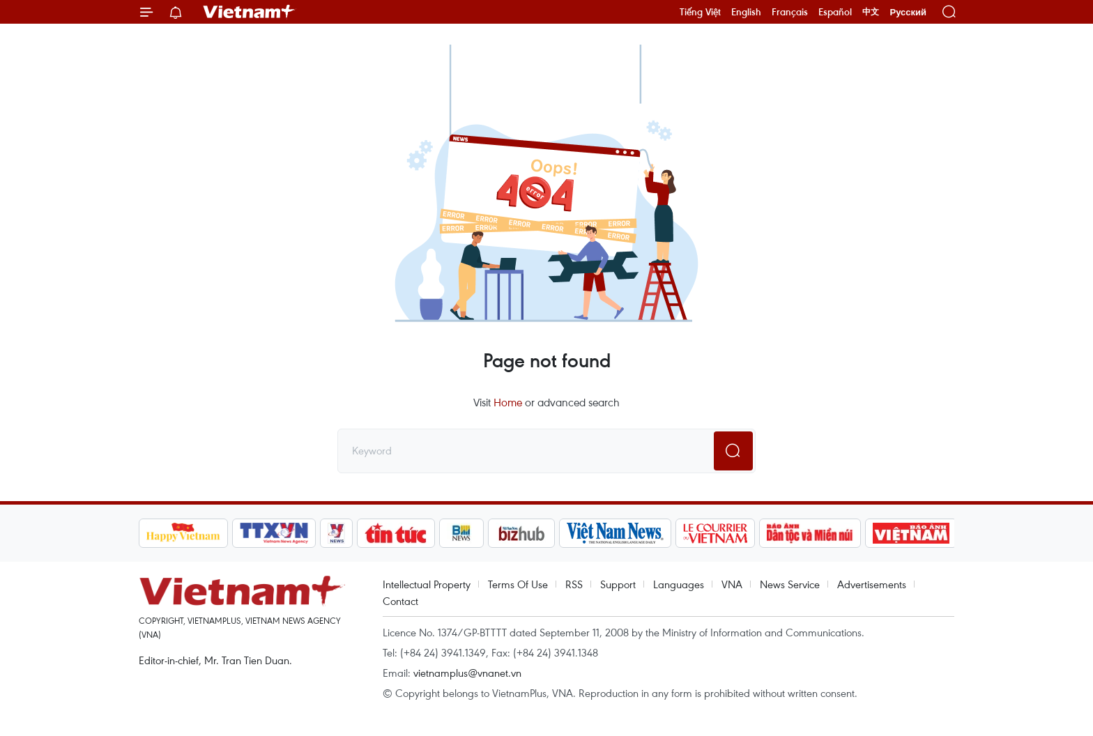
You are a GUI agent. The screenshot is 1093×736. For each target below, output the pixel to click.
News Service (790, 584)
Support (618, 584)
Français (790, 12)
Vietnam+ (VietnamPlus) (249, 11)
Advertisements (871, 584)
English (746, 12)
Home (508, 402)
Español (835, 12)
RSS (574, 584)
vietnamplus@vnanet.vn (467, 673)
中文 (870, 12)
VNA (731, 584)
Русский (907, 12)
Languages (678, 584)
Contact (400, 601)
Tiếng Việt (700, 12)
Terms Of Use (518, 584)
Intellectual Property (427, 584)
